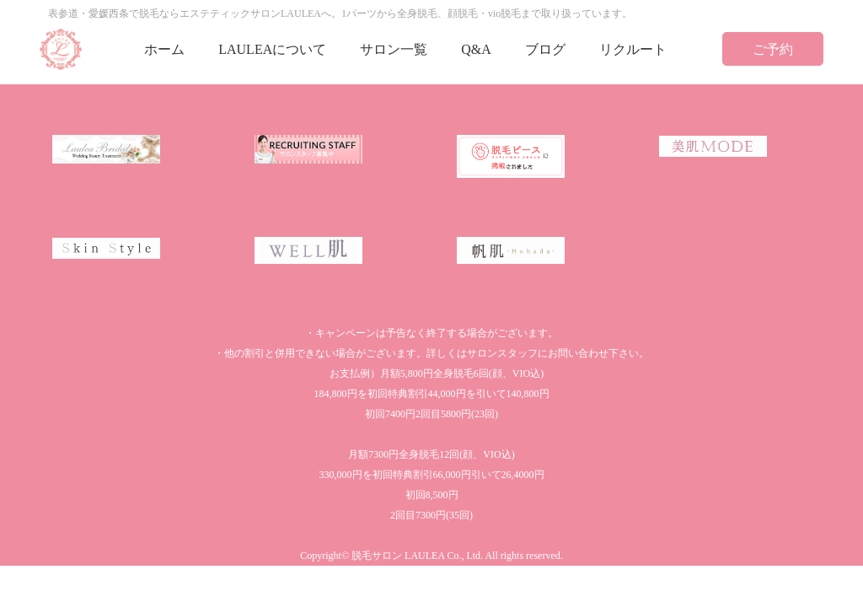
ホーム (164, 49)
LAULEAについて (272, 49)
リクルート (633, 49)
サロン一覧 (393, 49)
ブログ (545, 49)
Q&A (476, 49)
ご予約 (773, 49)
